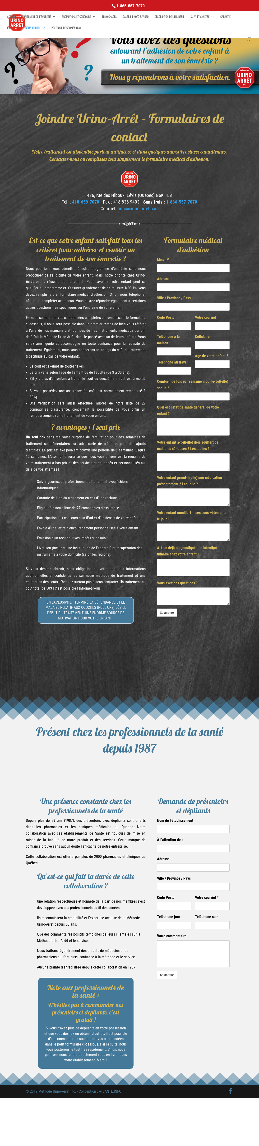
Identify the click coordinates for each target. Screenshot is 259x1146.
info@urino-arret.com (139, 208)
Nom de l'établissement (175, 820)
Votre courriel (206, 317)
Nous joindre (33, 28)
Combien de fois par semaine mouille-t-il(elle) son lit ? (192, 384)
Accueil (11, 16)
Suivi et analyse (199, 16)
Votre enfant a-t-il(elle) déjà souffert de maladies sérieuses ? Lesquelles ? (187, 445)
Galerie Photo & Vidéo (135, 16)
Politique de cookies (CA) (66, 28)
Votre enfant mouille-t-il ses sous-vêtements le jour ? (191, 515)
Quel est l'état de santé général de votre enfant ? (188, 410)
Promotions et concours (76, 16)
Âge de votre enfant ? (211, 356)
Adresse (163, 279)
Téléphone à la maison (168, 339)
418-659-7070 (85, 202)
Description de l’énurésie (169, 16)
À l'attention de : (170, 839)
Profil (10, 28)
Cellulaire (202, 336)
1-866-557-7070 (181, 202)
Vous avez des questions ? (177, 583)
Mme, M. (164, 259)
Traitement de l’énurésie (36, 16)
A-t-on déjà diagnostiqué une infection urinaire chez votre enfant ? (187, 551)
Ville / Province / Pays (174, 298)
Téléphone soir (206, 916)
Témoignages (109, 16)
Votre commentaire (171, 936)
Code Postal (166, 317)
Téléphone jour (168, 916)
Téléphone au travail (173, 362)
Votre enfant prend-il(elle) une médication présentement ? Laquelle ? (189, 480)
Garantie (225, 16)
